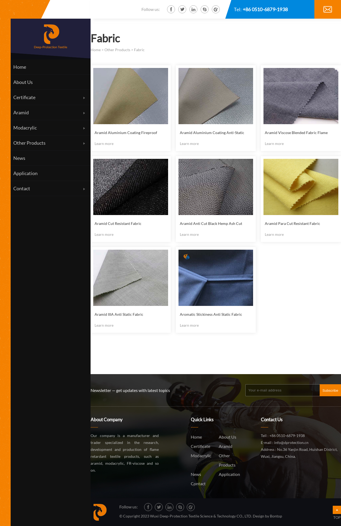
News (196, 474)
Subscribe (330, 391)
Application (229, 474)
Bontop (276, 516)
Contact (198, 483)
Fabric (139, 49)
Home (96, 49)
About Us (227, 436)
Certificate (200, 446)
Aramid (225, 446)
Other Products (117, 49)
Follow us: (150, 9)
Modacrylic (201, 455)
